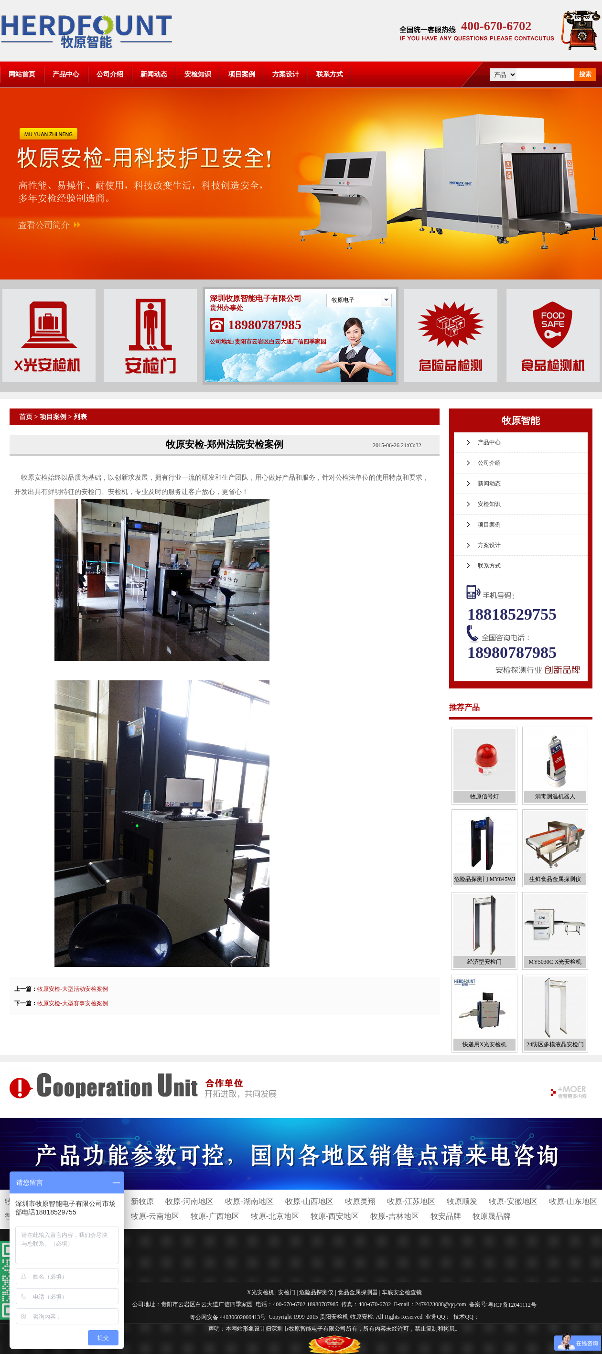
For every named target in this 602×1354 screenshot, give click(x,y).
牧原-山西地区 (309, 1201)
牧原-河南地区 (189, 1201)
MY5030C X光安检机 (554, 961)
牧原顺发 (462, 1201)
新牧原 (142, 1201)
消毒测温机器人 (555, 796)
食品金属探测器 (358, 1292)
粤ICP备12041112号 (512, 1304)
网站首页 (22, 74)
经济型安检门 (484, 961)
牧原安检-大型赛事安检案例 (72, 1003)
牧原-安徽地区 (513, 1201)
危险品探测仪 (316, 1292)
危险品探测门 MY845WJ (484, 879)
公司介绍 (110, 74)
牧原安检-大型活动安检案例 (72, 989)
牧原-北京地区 (275, 1216)
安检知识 (197, 74)
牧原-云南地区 (155, 1216)
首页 (25, 416)
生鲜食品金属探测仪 (555, 879)
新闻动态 (153, 74)
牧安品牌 (445, 1216)
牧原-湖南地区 (249, 1201)
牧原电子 (343, 300)
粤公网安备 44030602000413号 (228, 1316)
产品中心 (66, 74)
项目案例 (241, 74)
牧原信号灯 (484, 796)
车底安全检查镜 (402, 1292)
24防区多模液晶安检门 (555, 1044)
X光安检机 (260, 1292)
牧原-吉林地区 (394, 1216)
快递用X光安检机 (484, 1044)
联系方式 (329, 74)
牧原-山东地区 (573, 1201)
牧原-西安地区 (335, 1216)
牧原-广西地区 (215, 1216)
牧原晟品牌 (492, 1216)
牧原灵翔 (360, 1201)
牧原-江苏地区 (411, 1201)
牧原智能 (521, 420)
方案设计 (285, 74)
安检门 (286, 1292)
